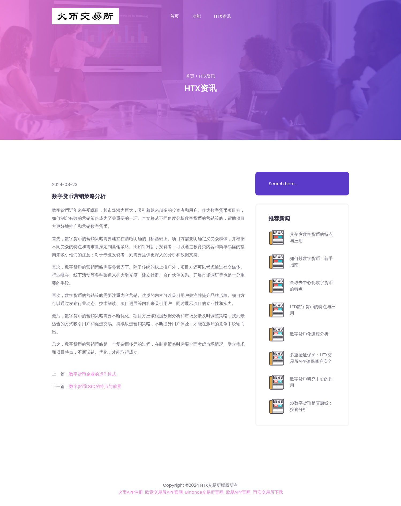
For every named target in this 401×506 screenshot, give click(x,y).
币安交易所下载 (268, 492)
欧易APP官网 (238, 492)
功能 (196, 16)
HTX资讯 (222, 16)
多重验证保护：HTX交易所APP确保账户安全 (311, 358)
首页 (174, 16)
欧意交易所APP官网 (164, 492)
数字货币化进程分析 (309, 334)
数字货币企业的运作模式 (92, 374)
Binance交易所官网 (204, 492)
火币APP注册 (130, 492)
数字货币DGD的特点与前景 (95, 386)
